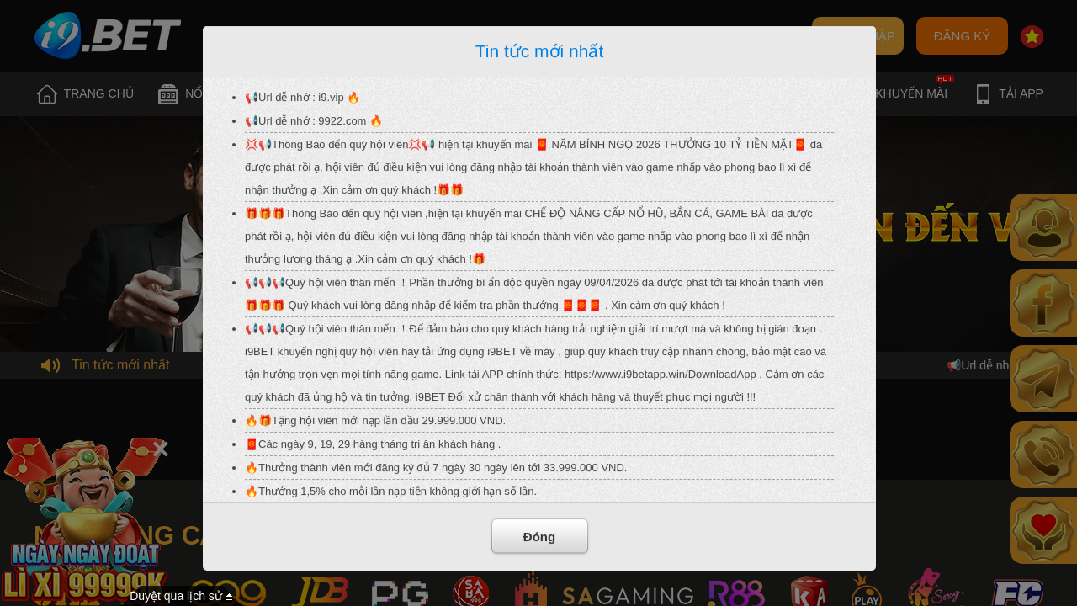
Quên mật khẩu (563, 36)
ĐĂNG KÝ (962, 36)
